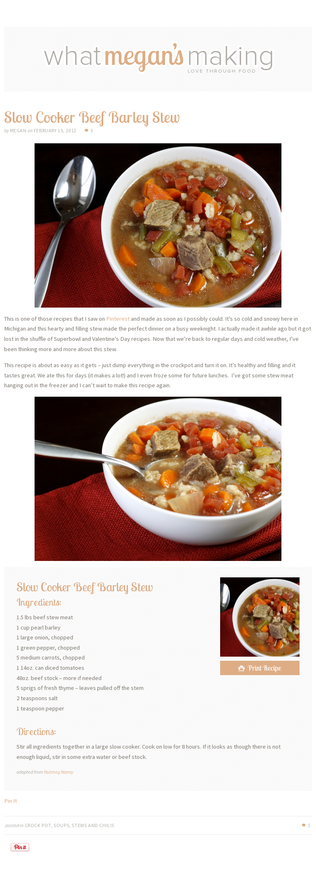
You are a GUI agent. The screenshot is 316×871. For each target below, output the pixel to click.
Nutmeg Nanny (58, 772)
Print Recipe (264, 668)
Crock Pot (38, 825)
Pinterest (118, 318)
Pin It (10, 800)
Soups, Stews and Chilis (83, 825)
